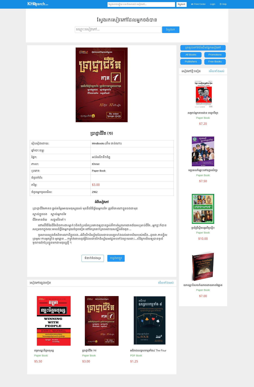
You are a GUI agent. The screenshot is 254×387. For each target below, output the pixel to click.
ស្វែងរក (181, 4)
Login (212, 4)
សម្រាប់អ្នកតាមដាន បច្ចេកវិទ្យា (203, 112)
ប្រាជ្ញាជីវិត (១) (89, 350)
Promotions (215, 55)
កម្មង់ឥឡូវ (116, 258)
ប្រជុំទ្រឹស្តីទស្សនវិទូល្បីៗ (203, 227)
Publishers (191, 61)
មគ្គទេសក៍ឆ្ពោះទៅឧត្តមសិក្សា (203, 170)
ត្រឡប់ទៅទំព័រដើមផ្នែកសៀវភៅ (203, 47)
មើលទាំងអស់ (166, 283)
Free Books (215, 61)
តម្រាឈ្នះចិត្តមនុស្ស (44, 350)
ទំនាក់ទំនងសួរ (92, 258)
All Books (190, 55)
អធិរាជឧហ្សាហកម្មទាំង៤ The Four (148, 350)
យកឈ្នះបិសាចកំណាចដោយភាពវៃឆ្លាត (203, 285)
